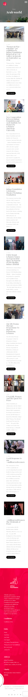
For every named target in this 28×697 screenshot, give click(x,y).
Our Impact (7, 640)
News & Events (8, 647)
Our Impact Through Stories (11, 642)
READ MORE (11, 93)
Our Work (6, 637)
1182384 (6, 675)
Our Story (6, 635)
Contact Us (7, 649)
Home (5, 632)
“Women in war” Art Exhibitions (12, 645)
